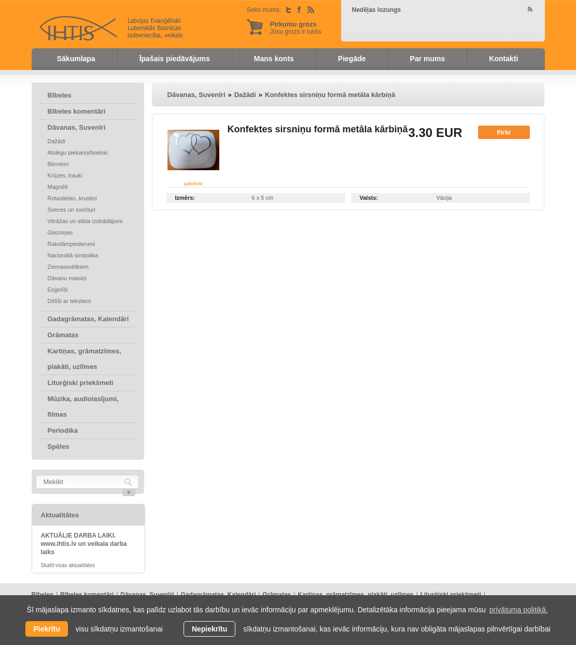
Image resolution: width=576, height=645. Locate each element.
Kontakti (503, 58)
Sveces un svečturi (71, 210)
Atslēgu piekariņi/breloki (78, 152)
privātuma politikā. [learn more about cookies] (518, 610)
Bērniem (58, 164)
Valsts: (369, 198)
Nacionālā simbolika (73, 255)
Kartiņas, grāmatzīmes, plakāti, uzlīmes (84, 358)
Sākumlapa (76, 58)
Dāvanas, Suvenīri (77, 127)
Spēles (58, 446)
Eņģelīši (58, 289)
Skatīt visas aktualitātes (68, 565)
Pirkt (504, 132)
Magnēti (58, 187)
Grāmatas (63, 335)
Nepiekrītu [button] (209, 629)
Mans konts (274, 58)
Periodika (63, 430)
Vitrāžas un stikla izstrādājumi (85, 221)
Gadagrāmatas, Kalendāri (88, 319)
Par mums (427, 58)
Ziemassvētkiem (68, 267)
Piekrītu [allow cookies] (46, 629)
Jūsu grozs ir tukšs (295, 27)
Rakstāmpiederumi (71, 244)
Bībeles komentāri (77, 111)
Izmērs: (185, 198)
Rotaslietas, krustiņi (72, 198)
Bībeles (60, 95)
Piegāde (352, 58)
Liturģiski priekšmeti (81, 383)
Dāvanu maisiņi (67, 278)
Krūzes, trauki (65, 175)
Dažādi (56, 141)
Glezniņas (60, 232)
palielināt (193, 183)
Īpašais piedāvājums (174, 58)
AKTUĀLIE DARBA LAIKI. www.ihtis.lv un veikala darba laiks (84, 544)
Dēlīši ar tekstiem (69, 301)
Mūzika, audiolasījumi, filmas (83, 406)
